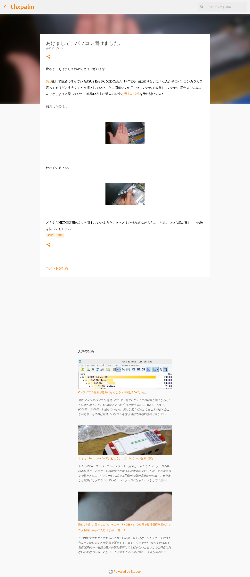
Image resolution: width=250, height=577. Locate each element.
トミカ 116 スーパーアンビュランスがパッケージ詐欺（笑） (116, 458)
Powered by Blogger (125, 571)
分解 (60, 235)
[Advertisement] (125, 310)
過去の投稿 (132, 94)
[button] (48, 56)
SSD (49, 81)
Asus (50, 235)
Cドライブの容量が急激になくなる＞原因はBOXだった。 (113, 392)
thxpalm (22, 6)
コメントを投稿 (57, 268)
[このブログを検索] (226, 7)
